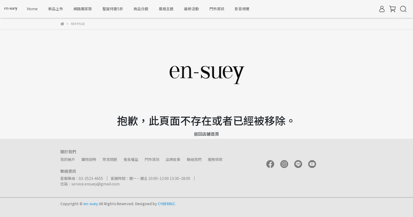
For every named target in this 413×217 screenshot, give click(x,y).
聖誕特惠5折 (112, 8)
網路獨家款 (82, 8)
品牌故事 (173, 159)
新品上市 (55, 8)
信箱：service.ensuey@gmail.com (90, 183)
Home (32, 8)
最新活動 (191, 8)
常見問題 (109, 159)
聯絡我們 (194, 159)
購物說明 (88, 159)
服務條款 (215, 159)
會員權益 (131, 159)
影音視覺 (242, 8)
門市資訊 (216, 8)
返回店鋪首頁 (206, 134)
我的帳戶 (67, 159)
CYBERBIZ (166, 203)
